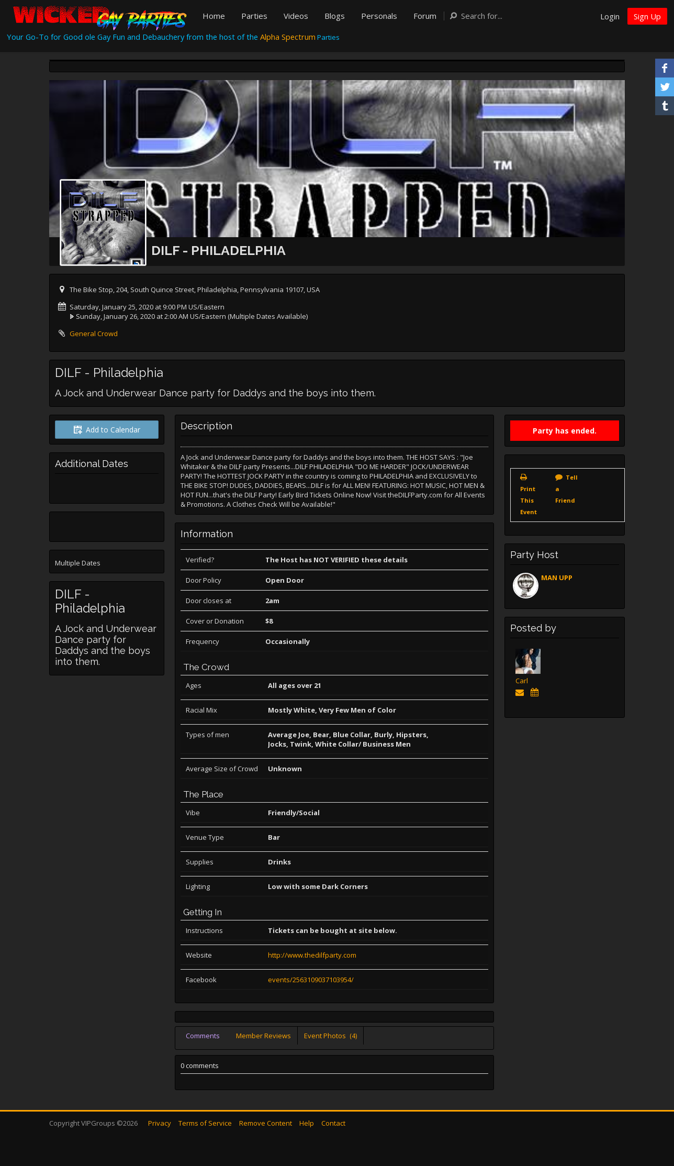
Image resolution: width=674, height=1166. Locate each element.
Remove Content (265, 1123)
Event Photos (330, 1035)
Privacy (159, 1123)
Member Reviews (263, 1035)
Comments (203, 1035)
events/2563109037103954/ (311, 979)
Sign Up (647, 16)
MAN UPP (556, 577)
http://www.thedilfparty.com (312, 955)
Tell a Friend (566, 488)
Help (306, 1123)
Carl (521, 680)
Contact (333, 1123)
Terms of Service (205, 1123)
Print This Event (528, 500)
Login (610, 16)
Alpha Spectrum (288, 36)
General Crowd (94, 333)
